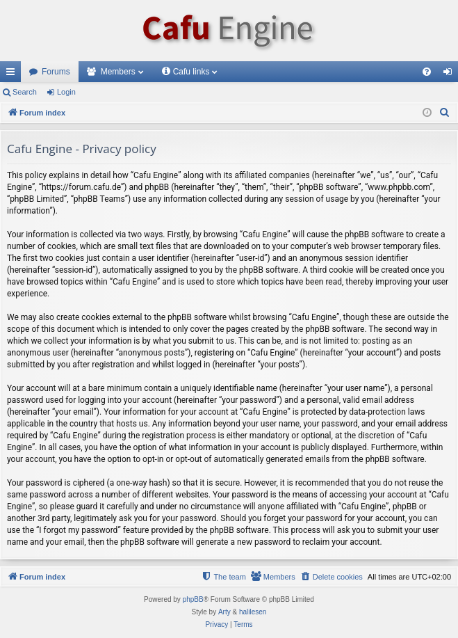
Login (66, 92)
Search (25, 92)
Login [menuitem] (450, 74)
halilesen (252, 612)
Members (118, 72)
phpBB (193, 599)
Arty (224, 612)
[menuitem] (426, 71)
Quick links (13, 74)
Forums (56, 72)
